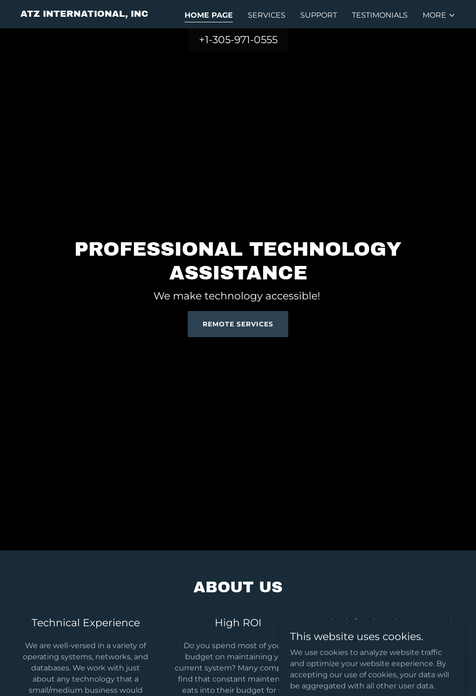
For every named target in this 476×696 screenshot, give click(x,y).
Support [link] (318, 15)
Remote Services (238, 324)
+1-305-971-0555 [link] (238, 39)
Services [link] (266, 15)
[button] (439, 15)
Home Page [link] (209, 15)
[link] (84, 14)
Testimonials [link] (380, 15)
